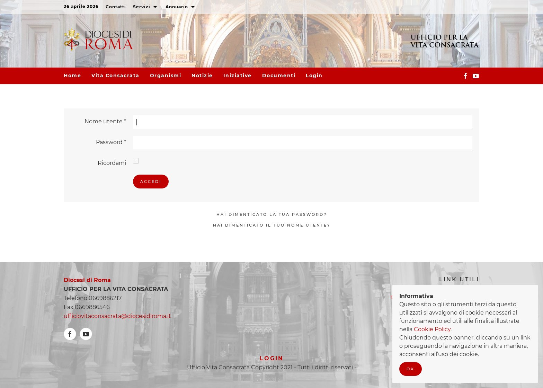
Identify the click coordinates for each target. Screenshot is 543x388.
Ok (411, 369)
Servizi (146, 7)
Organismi (165, 75)
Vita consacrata (115, 75)
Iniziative (237, 75)
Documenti (279, 75)
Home (72, 75)
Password (111, 142)
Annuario (181, 7)
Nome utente (105, 121)
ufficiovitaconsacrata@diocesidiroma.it (117, 316)
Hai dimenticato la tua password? (271, 214)
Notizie (202, 75)
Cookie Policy (432, 329)
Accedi (150, 181)
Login (314, 75)
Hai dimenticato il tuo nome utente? (271, 225)
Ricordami (112, 163)
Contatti (116, 6)
